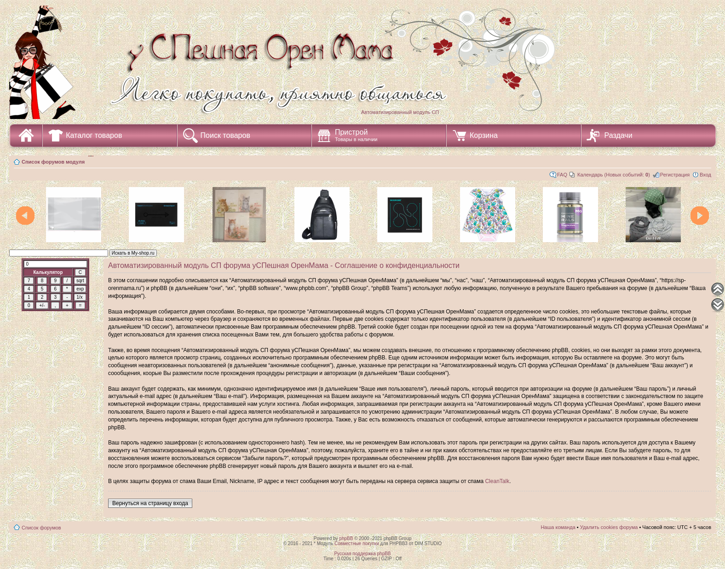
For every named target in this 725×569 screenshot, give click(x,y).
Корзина (484, 135)
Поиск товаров (225, 135)
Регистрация (675, 174)
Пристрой (356, 135)
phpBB (346, 538)
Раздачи (618, 135)
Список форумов (41, 527)
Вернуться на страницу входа (150, 503)
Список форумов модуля (53, 162)
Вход (705, 174)
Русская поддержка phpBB (362, 553)
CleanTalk (497, 481)
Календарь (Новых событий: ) (613, 174)
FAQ (562, 174)
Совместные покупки (356, 543)
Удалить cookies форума (609, 527)
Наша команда (558, 527)
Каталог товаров (94, 135)
